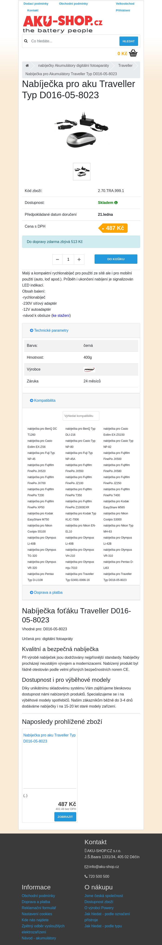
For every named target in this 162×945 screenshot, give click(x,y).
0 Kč (122, 53)
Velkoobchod (125, 3)
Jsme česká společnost (104, 896)
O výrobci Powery (99, 908)
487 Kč (115, 228)
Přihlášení (123, 10)
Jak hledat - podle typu (103, 926)
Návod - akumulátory (39, 938)
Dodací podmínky (36, 3)
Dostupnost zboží (99, 902)
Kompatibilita (43, 400)
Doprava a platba (46, 592)
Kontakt (33, 10)
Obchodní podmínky (73, 3)
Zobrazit (65, 817)
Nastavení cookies (37, 914)
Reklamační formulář (39, 908)
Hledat (129, 41)
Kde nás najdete (35, 920)
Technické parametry (49, 330)
